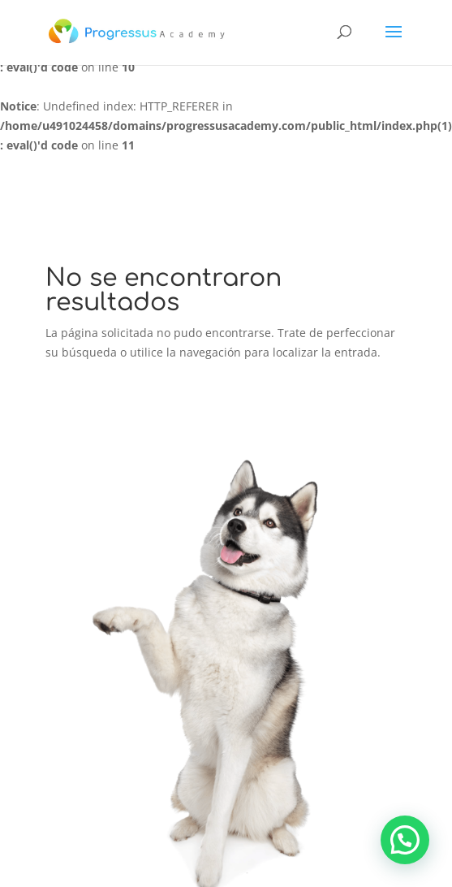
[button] (405, 840)
